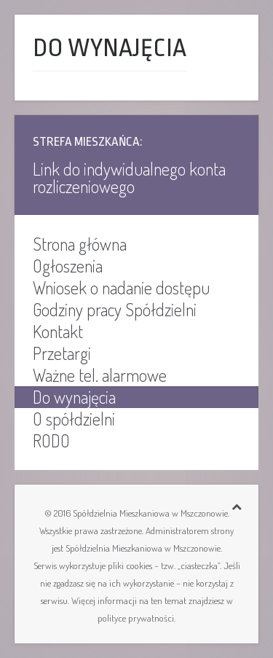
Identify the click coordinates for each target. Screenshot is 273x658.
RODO (51, 441)
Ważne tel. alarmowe (100, 375)
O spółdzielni (74, 419)
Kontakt (58, 331)
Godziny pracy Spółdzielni (115, 310)
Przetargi (62, 353)
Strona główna (80, 244)
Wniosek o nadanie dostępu (121, 288)
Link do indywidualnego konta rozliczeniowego (129, 177)
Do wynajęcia (74, 397)
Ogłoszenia (68, 266)
